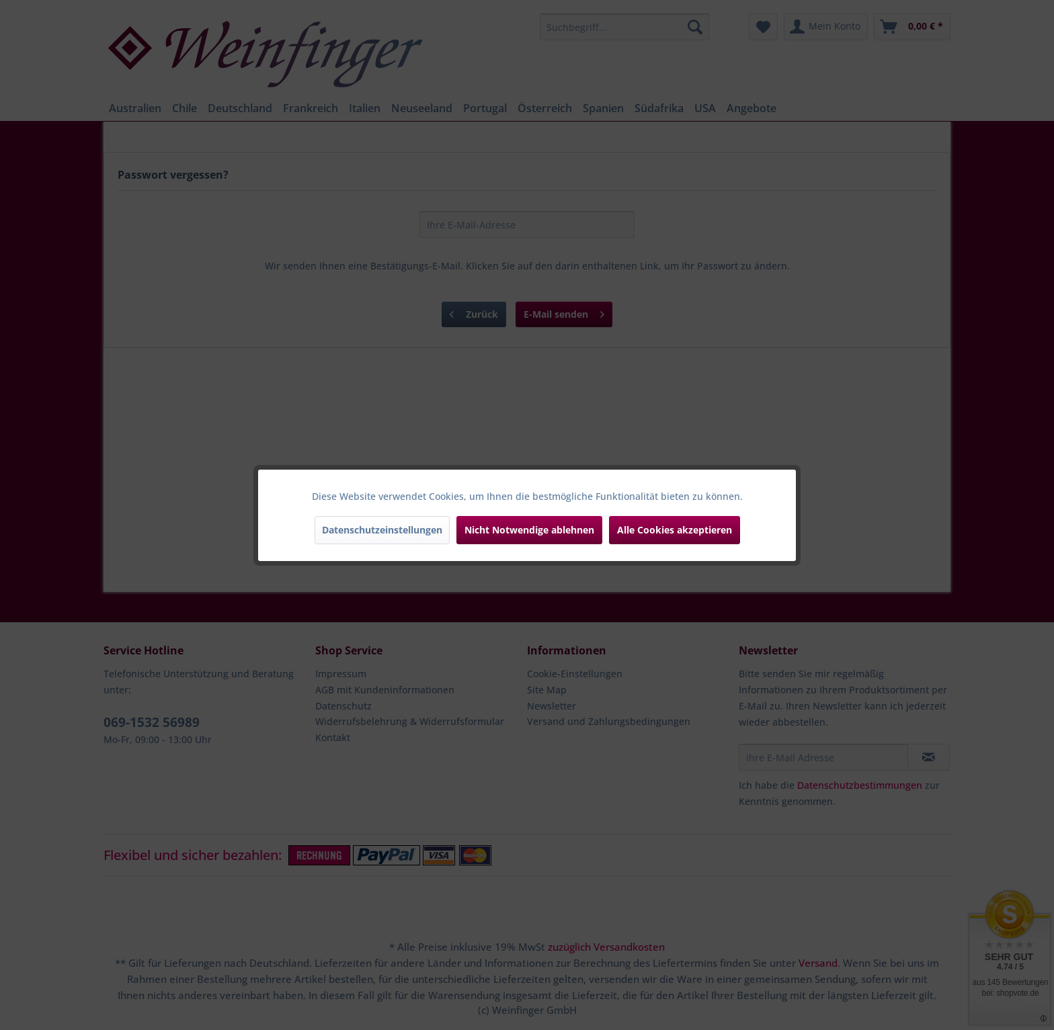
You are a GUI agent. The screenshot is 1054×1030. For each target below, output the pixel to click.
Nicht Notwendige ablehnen (529, 529)
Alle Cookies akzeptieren (674, 529)
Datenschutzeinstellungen (382, 529)
